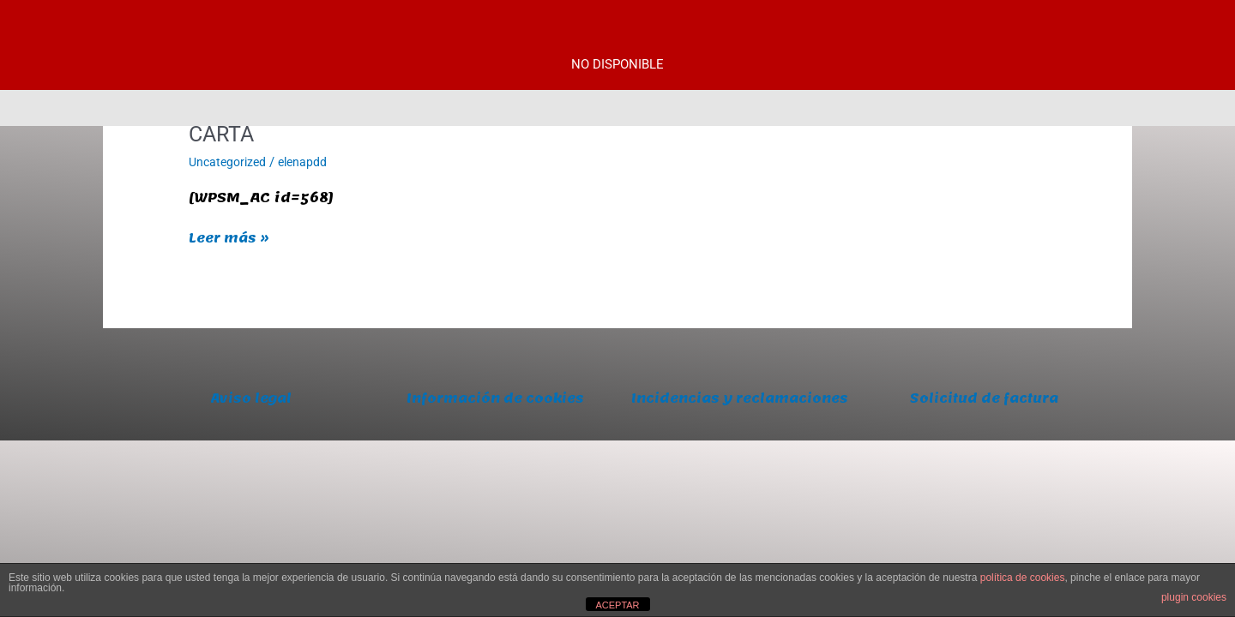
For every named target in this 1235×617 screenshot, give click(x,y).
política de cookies (1022, 578)
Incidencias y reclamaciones (740, 409)
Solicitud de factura (984, 398)
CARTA (223, 134)
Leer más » (231, 238)
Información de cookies (495, 398)
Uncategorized (230, 162)
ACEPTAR (617, 605)
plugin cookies (1193, 597)
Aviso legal (251, 398)
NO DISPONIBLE (617, 64)
